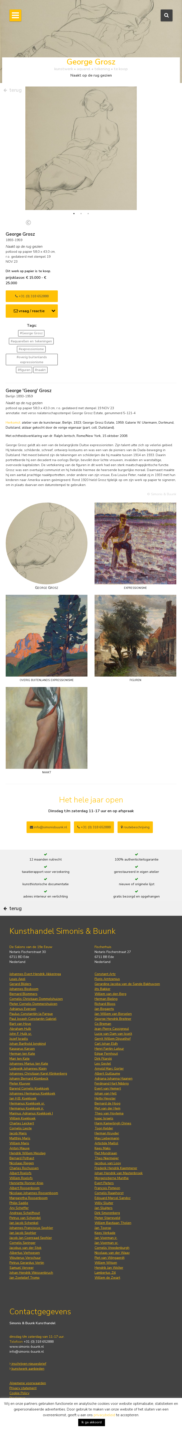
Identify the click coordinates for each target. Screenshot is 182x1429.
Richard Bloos (105, 1004)
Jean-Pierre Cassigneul (112, 1028)
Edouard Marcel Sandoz (113, 1198)
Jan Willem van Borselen (113, 1014)
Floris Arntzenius (107, 979)
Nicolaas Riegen (21, 1163)
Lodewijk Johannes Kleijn (28, 1068)
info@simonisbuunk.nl (48, 827)
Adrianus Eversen (22, 1009)
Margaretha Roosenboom (28, 1198)
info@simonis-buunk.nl (26, 1351)
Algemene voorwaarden (27, 1383)
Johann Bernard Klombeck (28, 1078)
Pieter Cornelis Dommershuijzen (33, 1004)
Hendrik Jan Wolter (109, 1267)
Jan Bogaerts (104, 1009)
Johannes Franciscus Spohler (31, 1228)
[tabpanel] (81, 161)
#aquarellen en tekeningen (31, 341)
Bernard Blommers (23, 994)
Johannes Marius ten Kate (28, 1063)
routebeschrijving (135, 827)
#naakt (40, 370)
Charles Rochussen (24, 1168)
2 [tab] (81, 213)
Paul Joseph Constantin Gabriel (32, 1019)
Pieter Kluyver (19, 1083)
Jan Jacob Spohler (22, 1233)
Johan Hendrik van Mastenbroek (119, 1173)
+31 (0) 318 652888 (32, 296)
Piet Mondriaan (106, 1153)
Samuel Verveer (21, 1267)
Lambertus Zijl (105, 1272)
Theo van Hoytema (109, 1113)
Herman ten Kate (22, 1053)
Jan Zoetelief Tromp (24, 1277)
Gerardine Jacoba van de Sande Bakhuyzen (127, 984)
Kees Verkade (105, 1233)
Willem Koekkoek (22, 1118)
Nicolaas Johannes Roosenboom (33, 1193)
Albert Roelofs (20, 1173)
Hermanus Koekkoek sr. (27, 1103)
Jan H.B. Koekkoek (22, 1098)
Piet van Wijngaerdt (109, 1257)
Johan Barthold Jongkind (27, 1043)
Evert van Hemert (108, 1088)
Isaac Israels (104, 1118)
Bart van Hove (20, 1023)
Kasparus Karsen (22, 1048)
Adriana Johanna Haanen (113, 1078)
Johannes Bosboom (23, 989)
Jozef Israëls (18, 1038)
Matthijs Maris (19, 1138)
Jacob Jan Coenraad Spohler (30, 1238)
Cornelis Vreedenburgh (112, 1248)
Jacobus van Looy (108, 1163)
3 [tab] (88, 213)
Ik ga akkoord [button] (92, 1422)
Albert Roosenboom (24, 1188)
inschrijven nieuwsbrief (27, 1363)
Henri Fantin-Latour (109, 1048)
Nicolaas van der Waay (112, 1252)
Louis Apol (17, 979)
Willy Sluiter (104, 1203)
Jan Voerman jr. (106, 1238)
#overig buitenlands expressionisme (32, 359)
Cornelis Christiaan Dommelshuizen (36, 999)
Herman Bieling (106, 999)
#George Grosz (31, 333)
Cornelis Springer (22, 1243)
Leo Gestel (103, 1063)
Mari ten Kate (19, 1058)
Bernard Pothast (21, 1158)
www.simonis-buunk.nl (26, 1346)
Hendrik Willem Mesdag (27, 1153)
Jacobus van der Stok (25, 1248)
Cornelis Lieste (20, 1128)
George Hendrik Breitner (113, 1019)
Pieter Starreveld (107, 1218)
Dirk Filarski (103, 1058)
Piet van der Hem (107, 1108)
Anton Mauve (19, 1148)
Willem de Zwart (107, 1277)
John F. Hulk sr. (20, 1033)
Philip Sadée (18, 1203)
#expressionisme (31, 349)
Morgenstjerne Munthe (112, 1178)
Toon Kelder (104, 1128)
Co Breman (103, 1023)
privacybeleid (104, 1415)
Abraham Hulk (20, 1028)
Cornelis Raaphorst (109, 1193)
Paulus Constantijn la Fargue (31, 1014)
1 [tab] (74, 213)
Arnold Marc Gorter (109, 1068)
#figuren (24, 370)
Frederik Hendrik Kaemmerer (116, 1168)
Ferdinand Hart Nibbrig (112, 1083)
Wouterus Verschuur (25, 1257)
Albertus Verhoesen (24, 1252)
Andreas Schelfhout (24, 1213)
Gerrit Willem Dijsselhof (113, 1038)
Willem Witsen (106, 1262)
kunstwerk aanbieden (26, 1368)
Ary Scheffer (19, 1208)
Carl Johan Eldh (106, 1043)
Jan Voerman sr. (106, 1243)
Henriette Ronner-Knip (26, 1183)
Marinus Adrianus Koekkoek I (31, 1113)
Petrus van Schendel (25, 1218)
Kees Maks (103, 1148)
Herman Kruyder (107, 1133)
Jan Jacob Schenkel (23, 1223)
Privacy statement (22, 1388)
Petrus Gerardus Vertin (26, 1262)
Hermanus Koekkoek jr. (26, 1108)
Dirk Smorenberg (107, 1213)
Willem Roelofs (21, 1178)
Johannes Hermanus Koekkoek (32, 1093)
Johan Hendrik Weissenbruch (31, 1272)
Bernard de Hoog (107, 1103)
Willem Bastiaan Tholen (113, 1223)
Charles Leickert (21, 1123)
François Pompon (107, 1188)
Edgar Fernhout (106, 1053)
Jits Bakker (102, 989)
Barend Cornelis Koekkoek (29, 1088)
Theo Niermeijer (107, 1158)
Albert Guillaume (107, 1073)
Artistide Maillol (106, 1143)
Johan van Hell (106, 1093)
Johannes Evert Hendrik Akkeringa (35, 974)
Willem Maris (19, 1143)
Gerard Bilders (20, 984)
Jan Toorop (103, 1228)
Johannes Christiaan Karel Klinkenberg (38, 1073)
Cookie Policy (19, 1393)
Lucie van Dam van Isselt (113, 1033)
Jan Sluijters (104, 1208)
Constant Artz (105, 974)
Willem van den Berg (110, 994)
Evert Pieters (104, 1183)
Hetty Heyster (105, 1098)
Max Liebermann (107, 1138)
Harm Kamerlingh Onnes (113, 1123)
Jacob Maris (18, 1133)
